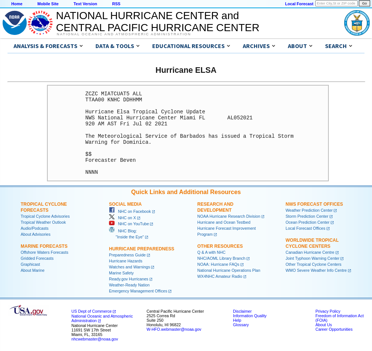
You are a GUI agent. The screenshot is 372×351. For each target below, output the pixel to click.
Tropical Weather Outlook (43, 222)
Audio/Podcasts (34, 228)
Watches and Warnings (129, 267)
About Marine (32, 270)
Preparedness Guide (127, 255)
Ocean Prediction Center (308, 222)
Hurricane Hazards (125, 261)
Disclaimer (242, 311)
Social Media (125, 204)
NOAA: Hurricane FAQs (218, 264)
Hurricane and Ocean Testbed (223, 222)
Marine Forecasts (44, 246)
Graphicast (30, 264)
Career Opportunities (333, 329)
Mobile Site (48, 4)
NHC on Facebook (130, 211)
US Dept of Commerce (91, 311)
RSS (116, 4)
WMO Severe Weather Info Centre (316, 270)
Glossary (241, 324)
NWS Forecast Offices (314, 204)
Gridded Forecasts (37, 258)
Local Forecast (299, 4)
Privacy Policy (327, 311)
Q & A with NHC (211, 252)
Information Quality (249, 315)
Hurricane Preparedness (141, 249)
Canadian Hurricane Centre (310, 252)
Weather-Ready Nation (129, 285)
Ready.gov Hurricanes (128, 279)
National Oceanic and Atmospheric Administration (124, 34)
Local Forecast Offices (305, 228)
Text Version (85, 4)
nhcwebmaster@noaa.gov (94, 339)
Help (237, 320)
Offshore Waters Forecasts (44, 252)
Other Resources (220, 246)
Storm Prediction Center (307, 216)
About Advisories (35, 234)
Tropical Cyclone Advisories (45, 216)
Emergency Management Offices (138, 291)
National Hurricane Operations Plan (228, 270)
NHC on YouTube (129, 223)
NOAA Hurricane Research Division (228, 216)
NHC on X (122, 217)
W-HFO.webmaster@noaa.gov (174, 329)
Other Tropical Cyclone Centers (314, 264)
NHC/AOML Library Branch (221, 258)
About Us (323, 324)
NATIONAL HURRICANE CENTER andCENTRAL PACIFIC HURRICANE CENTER (157, 21)
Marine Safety (121, 273)
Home (17, 4)
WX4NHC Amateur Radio (219, 276)
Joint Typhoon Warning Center (312, 258)
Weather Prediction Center (309, 210)
